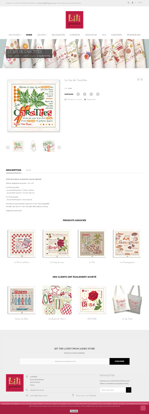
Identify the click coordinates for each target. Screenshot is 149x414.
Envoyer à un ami (75, 99)
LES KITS (41, 35)
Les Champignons (127, 262)
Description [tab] (13, 170)
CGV (104, 35)
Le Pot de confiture (21, 262)
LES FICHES (14, 35)
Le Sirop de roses (57, 262)
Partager (69, 94)
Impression (91, 99)
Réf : (66, 88)
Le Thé (92, 262)
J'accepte (74, 411)
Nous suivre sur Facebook (86, 396)
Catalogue (91, 35)
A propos (75, 35)
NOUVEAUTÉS (58, 35)
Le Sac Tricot (127, 319)
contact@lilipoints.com (47, 3)
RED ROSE (92, 319)
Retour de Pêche (21, 319)
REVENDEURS (133, 35)
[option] (21, 249)
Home (29, 35)
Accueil (10, 56)
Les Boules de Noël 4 (56, 319)
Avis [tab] (28, 170)
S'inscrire (116, 35)
